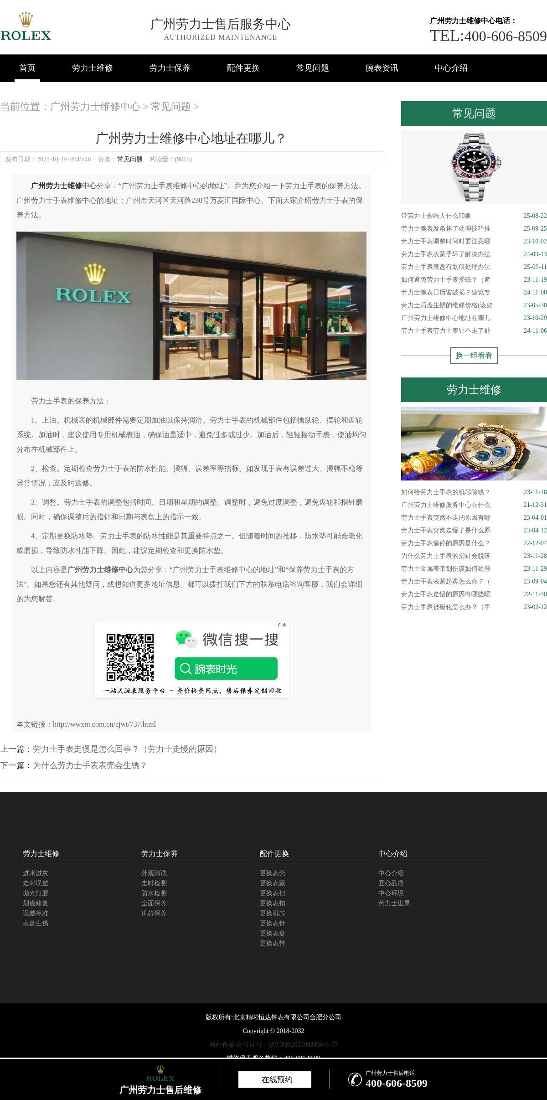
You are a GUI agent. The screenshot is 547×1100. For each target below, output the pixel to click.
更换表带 (272, 943)
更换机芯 (272, 913)
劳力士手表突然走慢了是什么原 (474, 530)
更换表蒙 (272, 883)
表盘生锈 (35, 923)
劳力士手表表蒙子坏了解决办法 (474, 254)
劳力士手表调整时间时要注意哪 (474, 241)
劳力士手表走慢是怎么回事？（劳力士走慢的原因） (127, 749)
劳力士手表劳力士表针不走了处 (474, 331)
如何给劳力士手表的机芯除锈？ (474, 492)
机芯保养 (154, 913)
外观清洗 (154, 873)
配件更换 (243, 67)
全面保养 (154, 903)
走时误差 (35, 883)
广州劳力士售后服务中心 (220, 24)
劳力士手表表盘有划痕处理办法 (474, 267)
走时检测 (154, 883)
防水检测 (154, 893)
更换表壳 (272, 873)
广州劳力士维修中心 (95, 106)
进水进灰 (35, 873)
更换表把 (272, 893)
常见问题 (312, 67)
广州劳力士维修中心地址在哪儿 (474, 318)
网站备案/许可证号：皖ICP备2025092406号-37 (273, 1044)
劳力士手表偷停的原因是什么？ (474, 543)
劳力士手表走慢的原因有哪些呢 (474, 594)
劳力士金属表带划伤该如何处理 (474, 569)
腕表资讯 (382, 67)
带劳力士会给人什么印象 (474, 216)
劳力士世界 (394, 903)
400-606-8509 (488, 36)
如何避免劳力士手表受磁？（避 (474, 280)
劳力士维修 (92, 67)
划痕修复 (35, 903)
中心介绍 (451, 67)
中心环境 (391, 893)
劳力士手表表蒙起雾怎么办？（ (474, 581)
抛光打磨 (35, 893)
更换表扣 (272, 903)
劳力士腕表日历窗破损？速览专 (474, 292)
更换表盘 (272, 933)
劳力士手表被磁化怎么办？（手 (474, 607)
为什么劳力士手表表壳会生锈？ (90, 765)
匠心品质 (391, 883)
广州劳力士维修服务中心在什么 (474, 505)
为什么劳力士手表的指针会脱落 (474, 556)
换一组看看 (474, 355)
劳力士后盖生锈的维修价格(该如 (474, 305)
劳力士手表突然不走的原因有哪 (474, 517)
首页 (27, 67)
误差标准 (35, 913)
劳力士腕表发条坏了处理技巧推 (474, 228)
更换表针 (272, 923)
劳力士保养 (170, 67)
